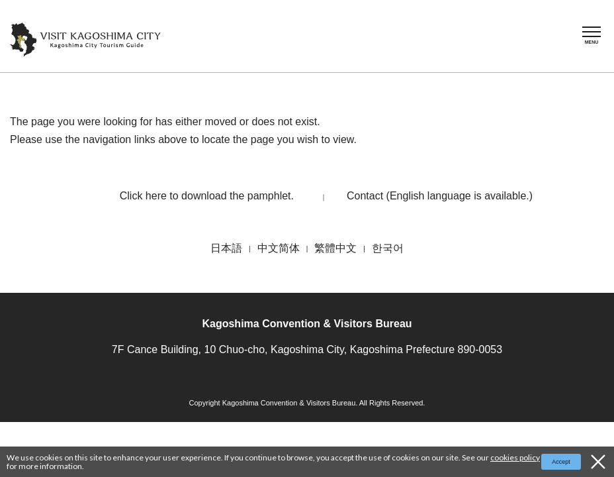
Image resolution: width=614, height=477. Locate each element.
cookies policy (515, 457)
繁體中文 (335, 248)
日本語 (226, 248)
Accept (561, 461)
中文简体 (278, 248)
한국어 (388, 248)
